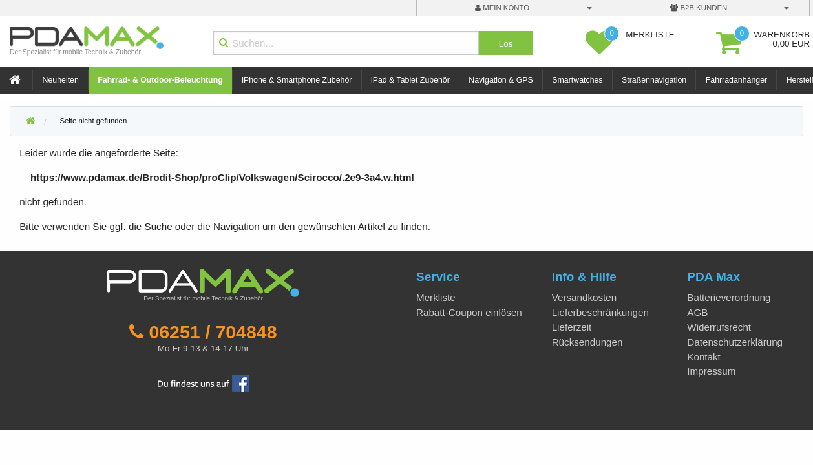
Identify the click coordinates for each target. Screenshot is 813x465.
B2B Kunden (698, 8)
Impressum (711, 371)
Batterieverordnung (728, 297)
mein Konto (502, 8)
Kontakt (704, 356)
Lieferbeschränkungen (600, 312)
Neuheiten (61, 80)
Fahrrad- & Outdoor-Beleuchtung (160, 80)
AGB (697, 312)
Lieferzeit (572, 327)
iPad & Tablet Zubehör (410, 80)
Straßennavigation (654, 80)
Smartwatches (577, 80)
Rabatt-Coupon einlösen (469, 312)
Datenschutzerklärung (735, 341)
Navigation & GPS (501, 80)
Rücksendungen (587, 341)
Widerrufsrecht (719, 327)
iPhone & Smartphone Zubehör (297, 80)
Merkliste (436, 297)
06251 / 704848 (213, 332)
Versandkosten (584, 297)
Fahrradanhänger (736, 80)
